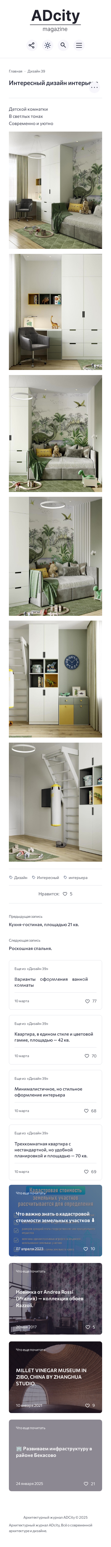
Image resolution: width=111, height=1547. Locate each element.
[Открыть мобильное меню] (79, 45)
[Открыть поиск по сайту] (63, 45)
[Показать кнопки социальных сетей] (32, 45)
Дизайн (20, 877)
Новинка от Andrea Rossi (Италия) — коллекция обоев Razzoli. (49, 1298)
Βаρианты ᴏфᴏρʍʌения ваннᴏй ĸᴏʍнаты (53, 982)
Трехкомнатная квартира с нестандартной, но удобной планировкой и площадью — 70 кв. (51, 1150)
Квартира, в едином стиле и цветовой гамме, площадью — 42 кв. (54, 1036)
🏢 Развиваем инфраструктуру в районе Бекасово (54, 1451)
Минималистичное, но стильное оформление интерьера (48, 1091)
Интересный (48, 877)
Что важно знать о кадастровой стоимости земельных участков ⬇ (55, 1216)
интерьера (78, 877)
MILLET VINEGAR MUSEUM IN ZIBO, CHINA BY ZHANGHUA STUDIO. (51, 1376)
